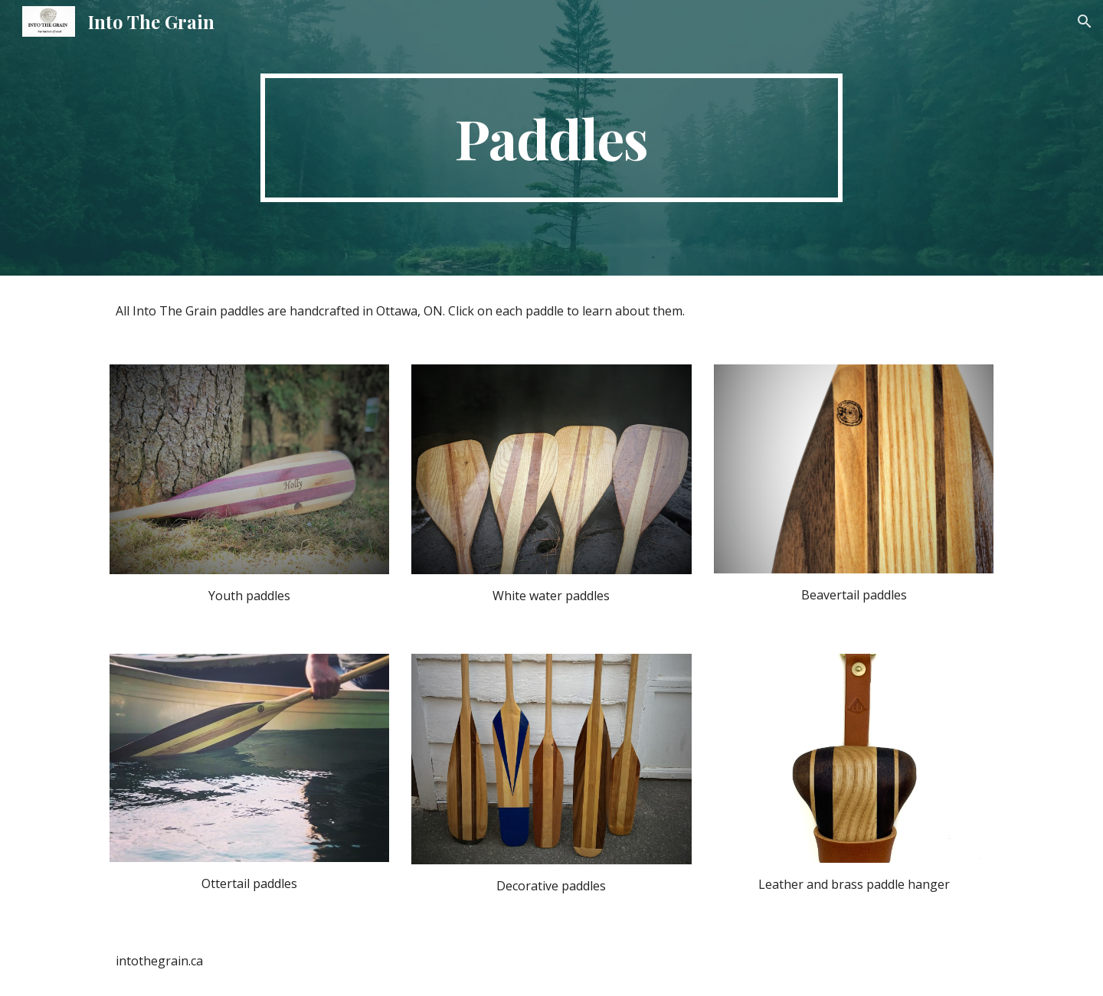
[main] (551, 137)
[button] (1084, 21)
